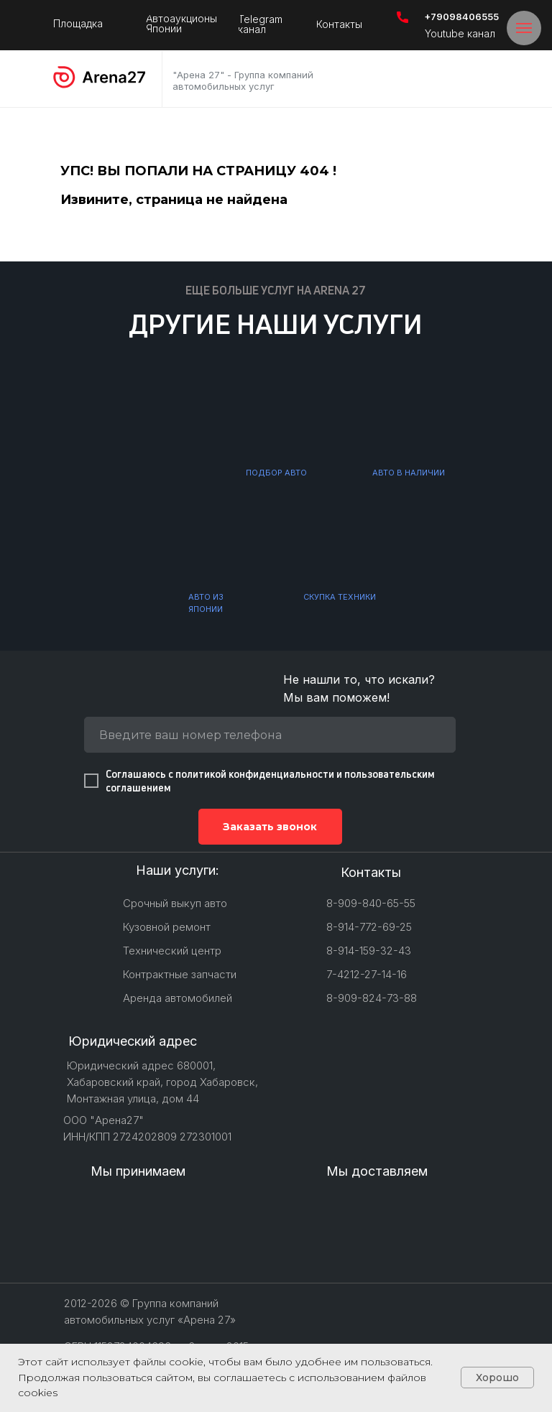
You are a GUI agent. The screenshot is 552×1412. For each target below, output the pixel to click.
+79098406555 (461, 16)
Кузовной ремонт (167, 927)
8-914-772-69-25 (369, 927)
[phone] (270, 735)
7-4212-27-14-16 (366, 974)
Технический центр (172, 950)
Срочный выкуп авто (175, 903)
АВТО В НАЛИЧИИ (408, 473)
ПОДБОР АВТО (276, 473)
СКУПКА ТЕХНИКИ (339, 597)
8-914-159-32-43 (368, 950)
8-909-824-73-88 (371, 998)
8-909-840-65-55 (370, 903)
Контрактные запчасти (179, 974)
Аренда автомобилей (177, 998)
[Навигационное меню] (524, 28)
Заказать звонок (270, 826)
